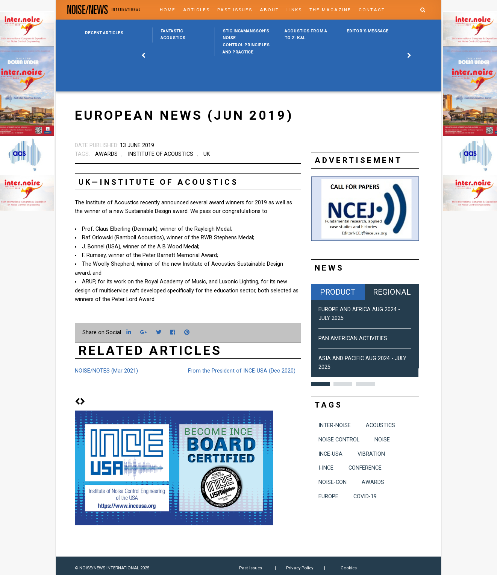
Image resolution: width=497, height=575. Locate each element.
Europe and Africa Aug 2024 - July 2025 (359, 313)
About (269, 9)
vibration (371, 454)
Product (338, 292)
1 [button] (320, 384)
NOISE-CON (332, 482)
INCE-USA (330, 454)
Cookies (349, 567)
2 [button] (342, 384)
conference (365, 468)
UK (206, 154)
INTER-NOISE (334, 425)
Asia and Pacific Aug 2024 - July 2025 (362, 362)
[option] (184, 35)
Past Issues (234, 9)
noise (382, 440)
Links (294, 9)
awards (106, 154)
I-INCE (325, 468)
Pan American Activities (352, 338)
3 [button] (365, 384)
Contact (372, 9)
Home (168, 9)
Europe (328, 496)
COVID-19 (365, 496)
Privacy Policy (299, 567)
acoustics (380, 425)
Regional (392, 292)
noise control (338, 440)
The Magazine (330, 9)
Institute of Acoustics (160, 154)
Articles (196, 9)
